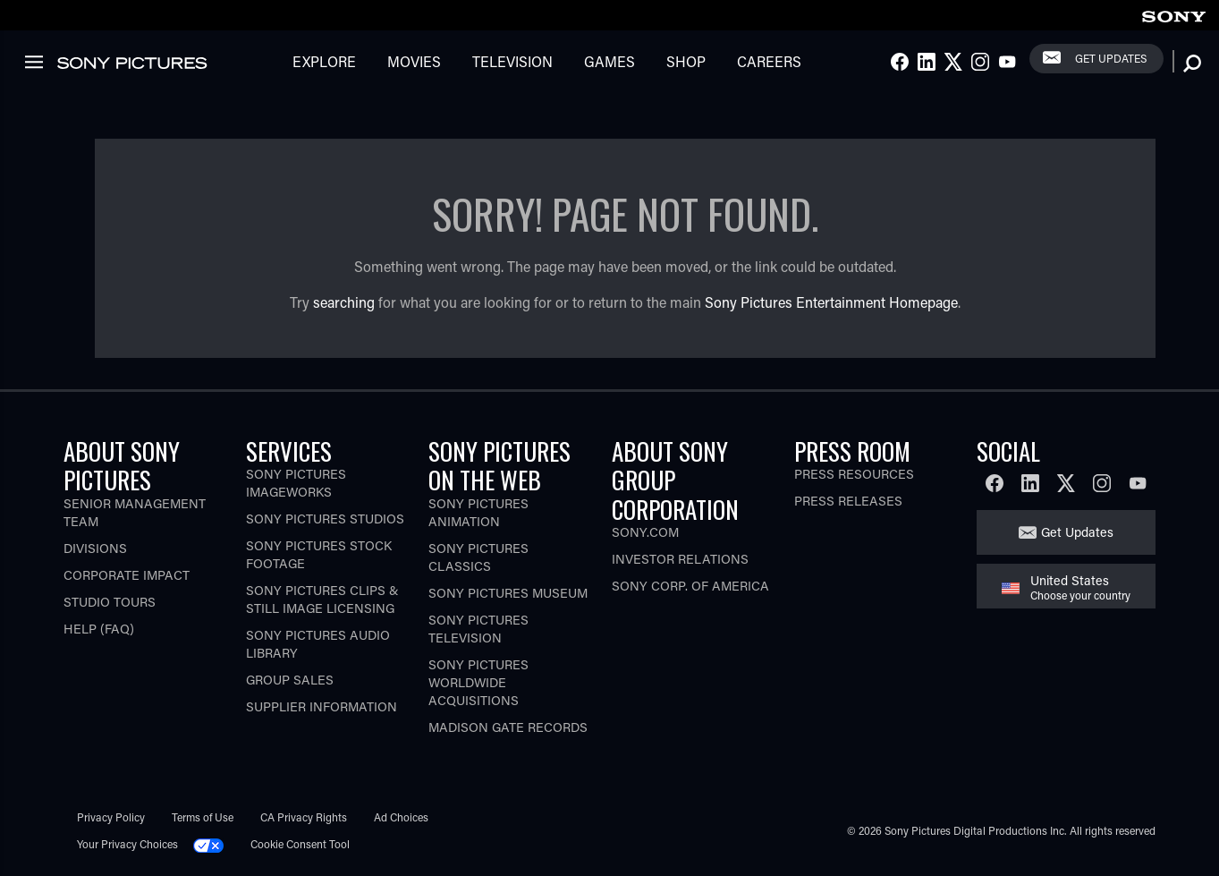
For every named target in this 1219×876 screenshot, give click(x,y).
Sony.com (645, 531)
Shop (686, 61)
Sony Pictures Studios (325, 518)
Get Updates (1111, 58)
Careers (769, 61)
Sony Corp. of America (690, 585)
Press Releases (848, 500)
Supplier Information (321, 706)
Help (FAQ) (98, 628)
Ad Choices (401, 817)
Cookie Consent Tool (300, 844)
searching (344, 302)
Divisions (95, 548)
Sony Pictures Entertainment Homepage (831, 302)
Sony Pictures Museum (508, 592)
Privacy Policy (111, 817)
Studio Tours (109, 601)
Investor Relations (680, 558)
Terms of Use (202, 817)
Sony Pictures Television (478, 628)
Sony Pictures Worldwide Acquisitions (478, 682)
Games (609, 61)
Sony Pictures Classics (478, 557)
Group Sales (290, 679)
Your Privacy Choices (127, 844)
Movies (414, 61)
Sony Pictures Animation (478, 512)
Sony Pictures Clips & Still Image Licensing (322, 599)
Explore (324, 61)
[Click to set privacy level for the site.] (215, 844)
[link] (1173, 14)
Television (512, 61)
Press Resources (854, 473)
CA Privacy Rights (303, 817)
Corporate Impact (126, 574)
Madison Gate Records (508, 727)
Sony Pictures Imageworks (296, 482)
